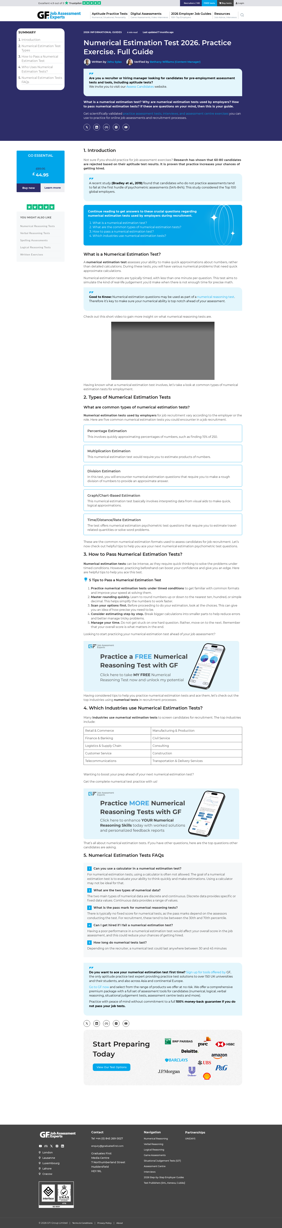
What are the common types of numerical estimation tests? (137, 227)
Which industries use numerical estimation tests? (129, 236)
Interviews (151, 1170)
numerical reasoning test (215, 297)
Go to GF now (99, 987)
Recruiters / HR (183, 2)
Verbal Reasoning (155, 1143)
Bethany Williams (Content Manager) (177, 61)
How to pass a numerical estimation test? (123, 231)
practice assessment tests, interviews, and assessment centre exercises (176, 113)
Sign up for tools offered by (206, 972)
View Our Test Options (112, 1067)
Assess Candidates (140, 86)
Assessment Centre (157, 1165)
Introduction (31, 40)
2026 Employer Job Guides (191, 14)
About (119, 1223)
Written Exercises (31, 254)
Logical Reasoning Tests (35, 247)
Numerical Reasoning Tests (37, 226)
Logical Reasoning (156, 1149)
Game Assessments (157, 1154)
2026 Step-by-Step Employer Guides (168, 1176)
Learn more (52, 187)
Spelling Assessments (34, 240)
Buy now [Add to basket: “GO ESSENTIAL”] (28, 188)
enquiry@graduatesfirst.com (110, 1146)
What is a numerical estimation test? (120, 223)
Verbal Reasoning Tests (35, 233)
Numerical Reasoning (158, 1138)
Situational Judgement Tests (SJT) (166, 1160)
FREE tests (204, 2)
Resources (225, 14)
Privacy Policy (104, 1223)
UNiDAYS (199, 1138)
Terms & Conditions (82, 1223)
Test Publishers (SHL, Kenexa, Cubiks (168, 1181)
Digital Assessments (149, 14)
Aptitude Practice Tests (109, 14)
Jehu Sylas (114, 61)
